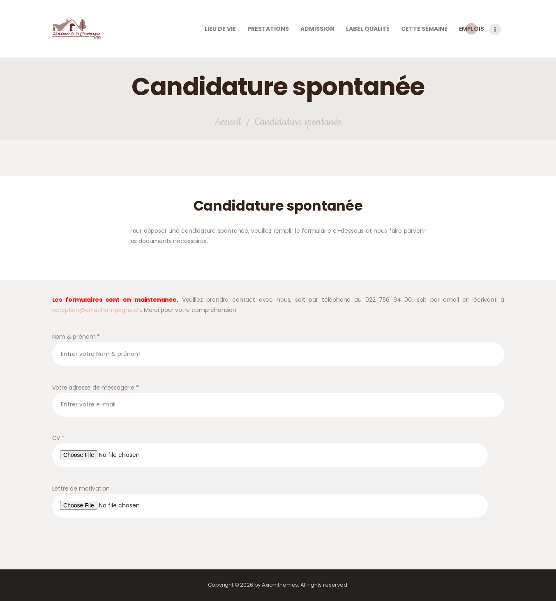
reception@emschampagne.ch (96, 320)
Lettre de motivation (278, 511)
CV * (278, 460)
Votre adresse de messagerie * (278, 406)
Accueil (228, 132)
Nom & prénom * (278, 355)
